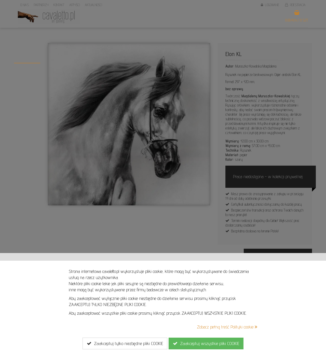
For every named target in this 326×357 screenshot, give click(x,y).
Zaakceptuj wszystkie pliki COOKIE (206, 343)
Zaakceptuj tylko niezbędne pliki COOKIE (125, 343)
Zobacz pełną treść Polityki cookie (227, 326)
